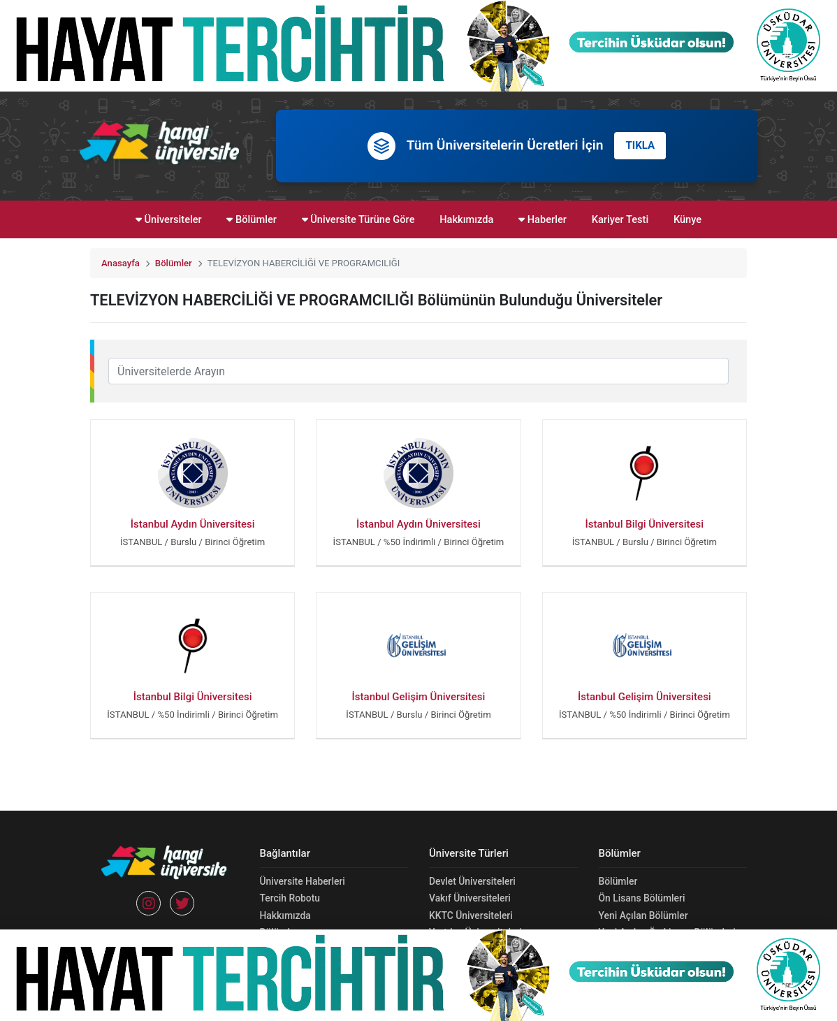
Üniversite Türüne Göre (358, 219)
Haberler (542, 219)
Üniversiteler (169, 219)
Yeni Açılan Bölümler (643, 915)
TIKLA (640, 145)
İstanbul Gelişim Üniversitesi (419, 696)
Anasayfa (120, 263)
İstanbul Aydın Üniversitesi (193, 524)
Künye (687, 219)
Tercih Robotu (290, 898)
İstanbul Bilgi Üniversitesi (644, 524)
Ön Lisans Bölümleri (642, 898)
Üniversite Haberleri (302, 881)
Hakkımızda (466, 219)
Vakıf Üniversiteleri (470, 898)
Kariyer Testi (620, 219)
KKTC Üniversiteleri (471, 915)
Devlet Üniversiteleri (472, 881)
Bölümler (251, 219)
